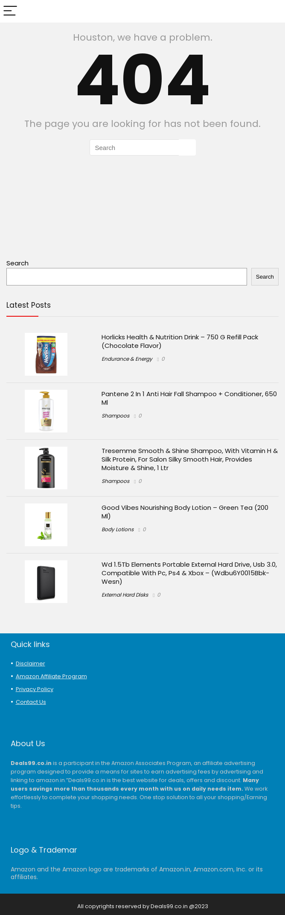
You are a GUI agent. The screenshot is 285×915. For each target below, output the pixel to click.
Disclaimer (30, 663)
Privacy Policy (34, 689)
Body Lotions (118, 529)
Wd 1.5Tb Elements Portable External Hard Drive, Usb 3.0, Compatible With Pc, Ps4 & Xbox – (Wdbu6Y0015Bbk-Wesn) (189, 573)
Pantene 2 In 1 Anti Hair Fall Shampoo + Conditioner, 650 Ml (189, 398)
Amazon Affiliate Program (51, 676)
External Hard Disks (125, 594)
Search (17, 263)
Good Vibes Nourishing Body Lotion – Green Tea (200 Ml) (185, 512)
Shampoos (115, 415)
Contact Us (31, 702)
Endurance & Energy (127, 358)
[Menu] (10, 11)
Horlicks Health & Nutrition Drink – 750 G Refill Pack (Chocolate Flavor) (180, 341)
